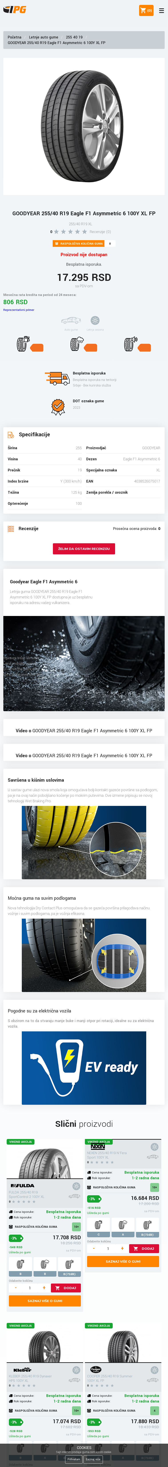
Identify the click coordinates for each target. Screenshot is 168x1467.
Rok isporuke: (23, 1217)
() (149, 10)
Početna (14, 37)
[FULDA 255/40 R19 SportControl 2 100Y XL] (45, 1159)
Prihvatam (74, 1459)
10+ (76, 1227)
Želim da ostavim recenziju (84, 549)
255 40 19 (74, 37)
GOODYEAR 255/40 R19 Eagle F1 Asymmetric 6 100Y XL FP (56, 42)
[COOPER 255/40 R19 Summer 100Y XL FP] (123, 1343)
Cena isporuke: (24, 1212)
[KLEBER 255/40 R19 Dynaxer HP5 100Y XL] (45, 1343)
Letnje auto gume (43, 37)
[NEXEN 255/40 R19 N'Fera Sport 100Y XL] (123, 1139)
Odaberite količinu (21, 1281)
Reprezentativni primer (18, 310)
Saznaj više (93, 1459)
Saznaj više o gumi (45, 1301)
